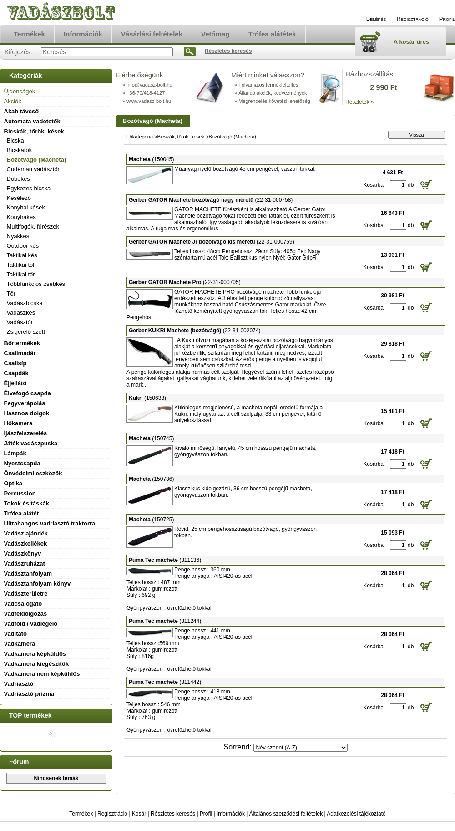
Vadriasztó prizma (29, 693)
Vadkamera (19, 643)
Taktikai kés (22, 255)
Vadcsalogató (23, 603)
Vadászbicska (25, 303)
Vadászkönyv (22, 553)
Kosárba (373, 185)
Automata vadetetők (32, 121)
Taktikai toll (21, 264)
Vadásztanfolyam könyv (37, 583)
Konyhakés (21, 217)
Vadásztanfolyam (28, 573)
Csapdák (16, 373)
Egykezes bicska (29, 188)
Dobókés (18, 178)
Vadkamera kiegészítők (36, 663)
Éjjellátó (15, 383)
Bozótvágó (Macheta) (36, 159)
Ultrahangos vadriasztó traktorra (50, 523)
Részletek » (359, 102)
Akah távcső (21, 111)
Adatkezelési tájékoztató (356, 814)
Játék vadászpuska (31, 443)
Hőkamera (18, 423)
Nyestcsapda (22, 463)
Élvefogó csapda (27, 393)
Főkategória (139, 136)
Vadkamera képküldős (35, 653)
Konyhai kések (26, 207)
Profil (206, 814)
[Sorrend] (300, 748)
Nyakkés (18, 236)
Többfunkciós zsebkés (36, 283)
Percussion (20, 493)
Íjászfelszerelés (25, 433)
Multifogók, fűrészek (33, 226)
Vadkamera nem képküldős (42, 673)
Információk (231, 814)
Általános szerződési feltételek (286, 814)
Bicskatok (19, 150)
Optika (13, 483)
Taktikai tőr (21, 274)
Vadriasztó (19, 683)
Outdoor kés (23, 245)
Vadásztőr (20, 322)
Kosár (139, 814)
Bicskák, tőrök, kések (180, 136)
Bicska (15, 140)
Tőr (11, 293)
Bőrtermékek (22, 343)
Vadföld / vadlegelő (31, 623)
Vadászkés (21, 312)
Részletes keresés (173, 814)
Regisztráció (112, 814)
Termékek (81, 814)
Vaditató (15, 633)
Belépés (376, 18)
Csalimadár (20, 353)
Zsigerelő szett (26, 331)
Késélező (19, 197)
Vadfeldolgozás (25, 613)
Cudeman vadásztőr (33, 169)
